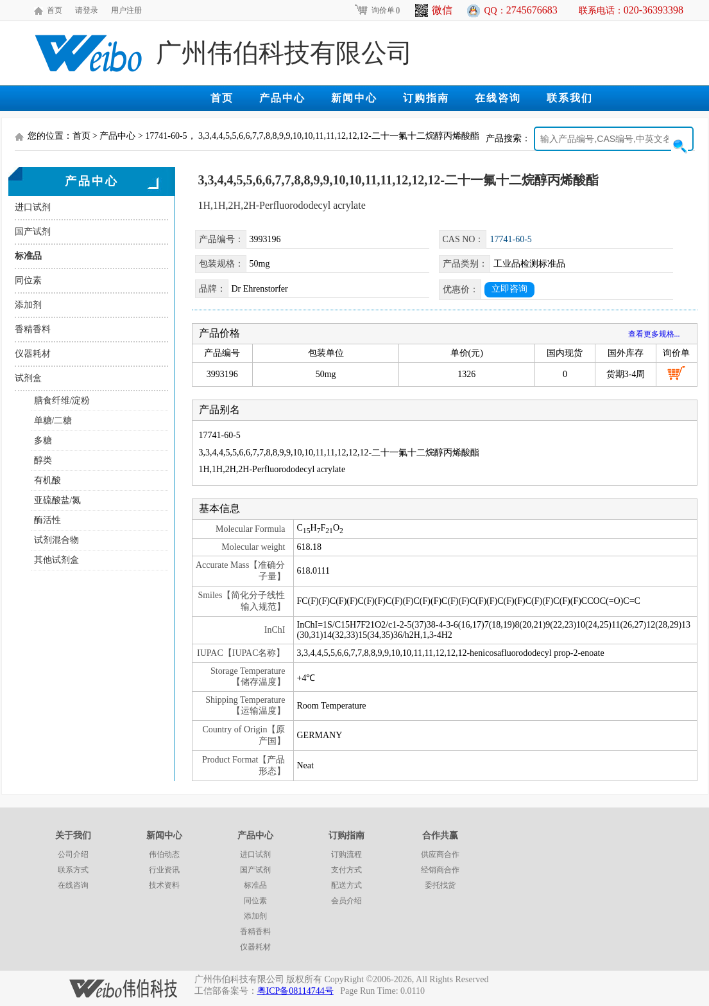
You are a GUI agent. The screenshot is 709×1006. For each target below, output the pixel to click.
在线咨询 (498, 98)
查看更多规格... (654, 334)
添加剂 (28, 305)
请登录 (86, 10)
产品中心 (282, 98)
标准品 (28, 256)
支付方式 (346, 869)
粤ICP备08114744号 (295, 991)
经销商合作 (440, 869)
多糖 (43, 440)
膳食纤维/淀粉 (62, 400)
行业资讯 (164, 869)
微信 (433, 10)
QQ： (521, 9)
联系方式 (73, 869)
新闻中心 (354, 98)
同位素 (28, 280)
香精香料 (33, 329)
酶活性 (47, 520)
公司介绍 (73, 854)
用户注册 (126, 10)
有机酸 (47, 480)
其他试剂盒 (56, 560)
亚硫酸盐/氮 (57, 500)
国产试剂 (33, 231)
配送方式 (346, 885)
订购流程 (346, 854)
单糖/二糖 (53, 420)
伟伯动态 (164, 854)
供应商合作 (440, 854)
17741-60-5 (510, 239)
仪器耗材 (33, 353)
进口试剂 (33, 207)
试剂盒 (28, 378)
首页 (54, 10)
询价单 (377, 10)
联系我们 (570, 98)
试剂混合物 (56, 540)
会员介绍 (346, 900)
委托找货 (440, 885)
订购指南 (426, 98)
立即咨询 (509, 289)
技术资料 (164, 885)
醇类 (43, 460)
